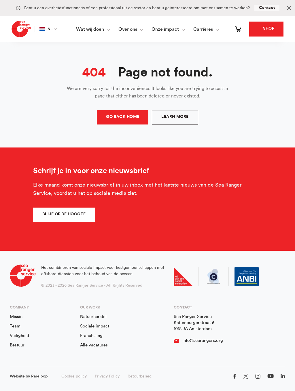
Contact (267, 8)
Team (15, 326)
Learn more (174, 117)
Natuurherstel (93, 317)
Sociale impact (94, 326)
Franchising (91, 336)
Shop (268, 28)
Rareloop (39, 376)
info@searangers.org (202, 340)
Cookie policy (74, 376)
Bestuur (17, 345)
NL (46, 29)
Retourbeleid (140, 376)
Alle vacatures (94, 345)
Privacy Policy (107, 376)
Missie (16, 317)
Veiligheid (19, 336)
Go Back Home (122, 117)
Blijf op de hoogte (64, 214)
